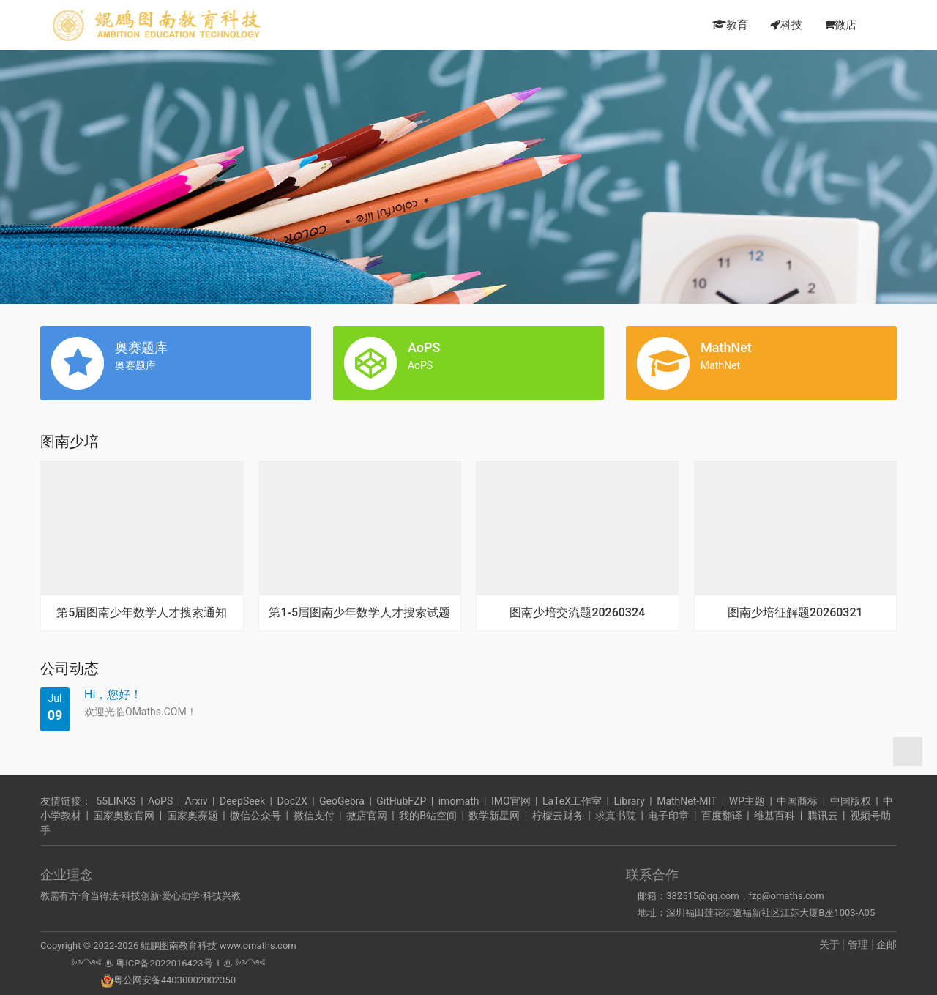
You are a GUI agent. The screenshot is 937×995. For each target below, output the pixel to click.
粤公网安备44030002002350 (168, 979)
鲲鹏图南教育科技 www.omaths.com (217, 945)
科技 (786, 24)
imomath (458, 801)
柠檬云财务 (557, 815)
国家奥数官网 (123, 815)
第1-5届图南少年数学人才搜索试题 (359, 612)
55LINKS (115, 801)
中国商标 (797, 801)
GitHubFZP (401, 801)
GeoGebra (342, 801)
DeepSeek (242, 801)
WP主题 (747, 801)
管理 (858, 944)
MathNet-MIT (687, 801)
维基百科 (774, 815)
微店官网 (366, 815)
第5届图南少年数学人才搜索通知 (141, 612)
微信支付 (314, 815)
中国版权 (850, 801)
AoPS (160, 801)
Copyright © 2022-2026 (89, 945)
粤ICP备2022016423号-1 (168, 963)
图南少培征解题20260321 (795, 612)
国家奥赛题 (192, 815)
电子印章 (668, 815)
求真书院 (615, 815)
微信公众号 (255, 815)
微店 (840, 24)
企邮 (886, 944)
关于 (829, 944)
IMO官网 (511, 801)
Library (628, 801)
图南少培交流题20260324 (577, 612)
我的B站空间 (428, 815)
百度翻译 (721, 815)
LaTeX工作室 (572, 801)
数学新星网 (494, 815)
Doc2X (292, 801)
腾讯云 (822, 815)
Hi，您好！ (113, 694)
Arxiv (196, 801)
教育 (730, 24)
